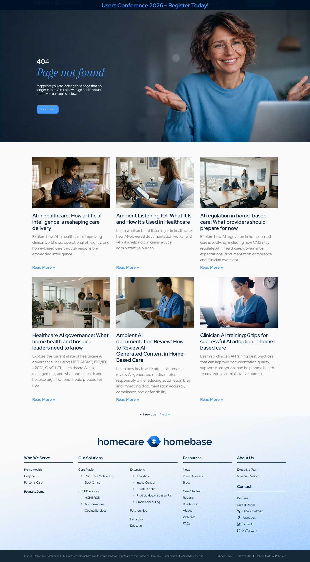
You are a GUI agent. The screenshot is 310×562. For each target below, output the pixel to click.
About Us (245, 457)
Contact (216, 18)
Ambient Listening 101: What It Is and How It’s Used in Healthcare (153, 218)
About (193, 18)
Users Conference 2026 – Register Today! (155, 5)
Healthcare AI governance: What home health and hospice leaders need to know (70, 341)
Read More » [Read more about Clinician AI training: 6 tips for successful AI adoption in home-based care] (211, 399)
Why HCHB (114, 18)
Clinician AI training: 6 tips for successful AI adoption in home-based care (238, 341)
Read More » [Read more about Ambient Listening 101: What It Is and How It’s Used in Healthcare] (127, 267)
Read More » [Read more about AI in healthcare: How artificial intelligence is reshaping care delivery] (43, 267)
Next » (165, 414)
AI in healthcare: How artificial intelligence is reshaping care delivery (66, 221)
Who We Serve (37, 457)
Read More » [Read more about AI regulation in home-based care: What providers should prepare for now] (211, 267)
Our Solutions (90, 457)
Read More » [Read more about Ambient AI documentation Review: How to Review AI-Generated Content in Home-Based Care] (127, 399)
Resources (168, 18)
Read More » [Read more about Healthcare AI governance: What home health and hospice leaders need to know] (43, 399)
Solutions (141, 18)
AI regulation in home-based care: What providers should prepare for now (233, 221)
